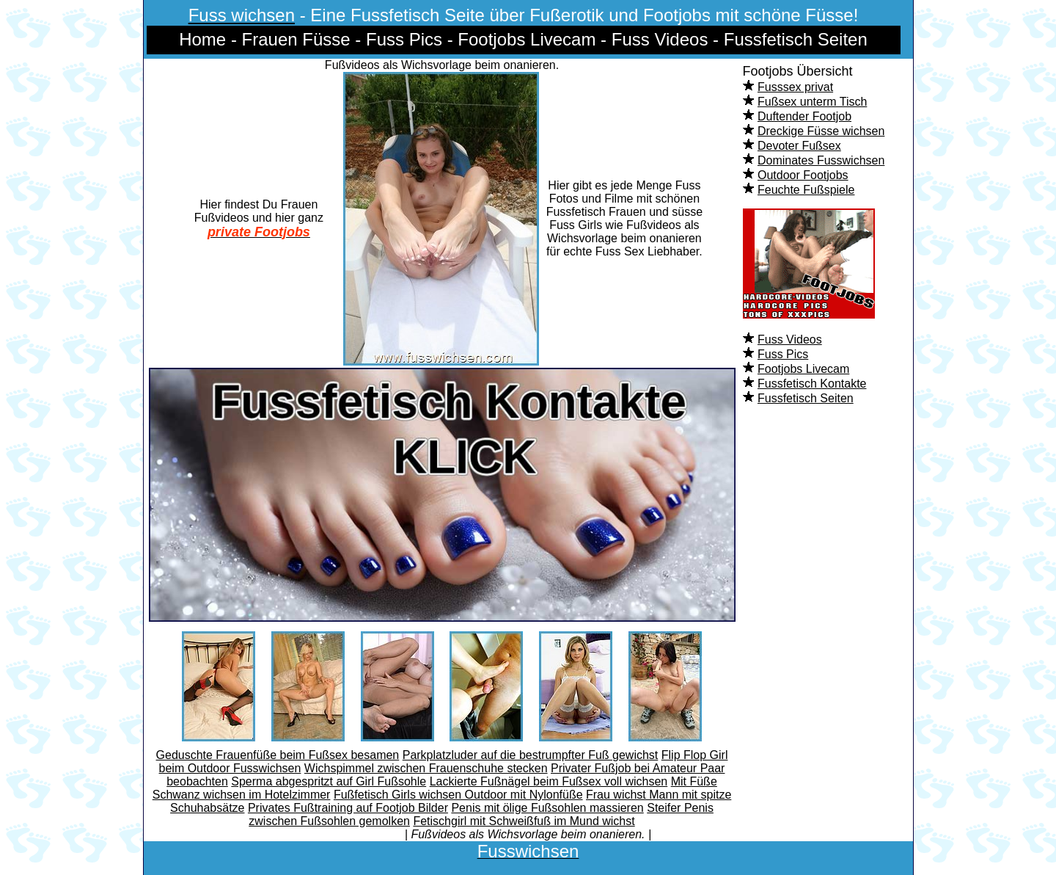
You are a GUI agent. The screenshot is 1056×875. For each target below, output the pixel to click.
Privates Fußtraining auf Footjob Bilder (348, 808)
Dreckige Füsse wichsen (821, 131)
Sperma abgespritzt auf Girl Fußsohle (328, 781)
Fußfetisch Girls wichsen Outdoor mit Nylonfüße (458, 794)
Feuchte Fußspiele (806, 190)
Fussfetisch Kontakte (812, 383)
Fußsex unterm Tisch (812, 101)
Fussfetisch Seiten (806, 398)
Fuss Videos (790, 339)
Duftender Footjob (804, 116)
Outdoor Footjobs (803, 175)
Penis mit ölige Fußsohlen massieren (547, 808)
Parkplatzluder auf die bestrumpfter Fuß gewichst (531, 755)
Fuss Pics (783, 354)
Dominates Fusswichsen (821, 160)
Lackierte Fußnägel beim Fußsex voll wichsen (549, 781)
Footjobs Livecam (803, 369)
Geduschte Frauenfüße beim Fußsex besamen (278, 755)
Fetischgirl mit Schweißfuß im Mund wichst (523, 821)
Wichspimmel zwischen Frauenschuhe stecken (426, 768)
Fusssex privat (795, 87)
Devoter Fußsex (799, 145)
